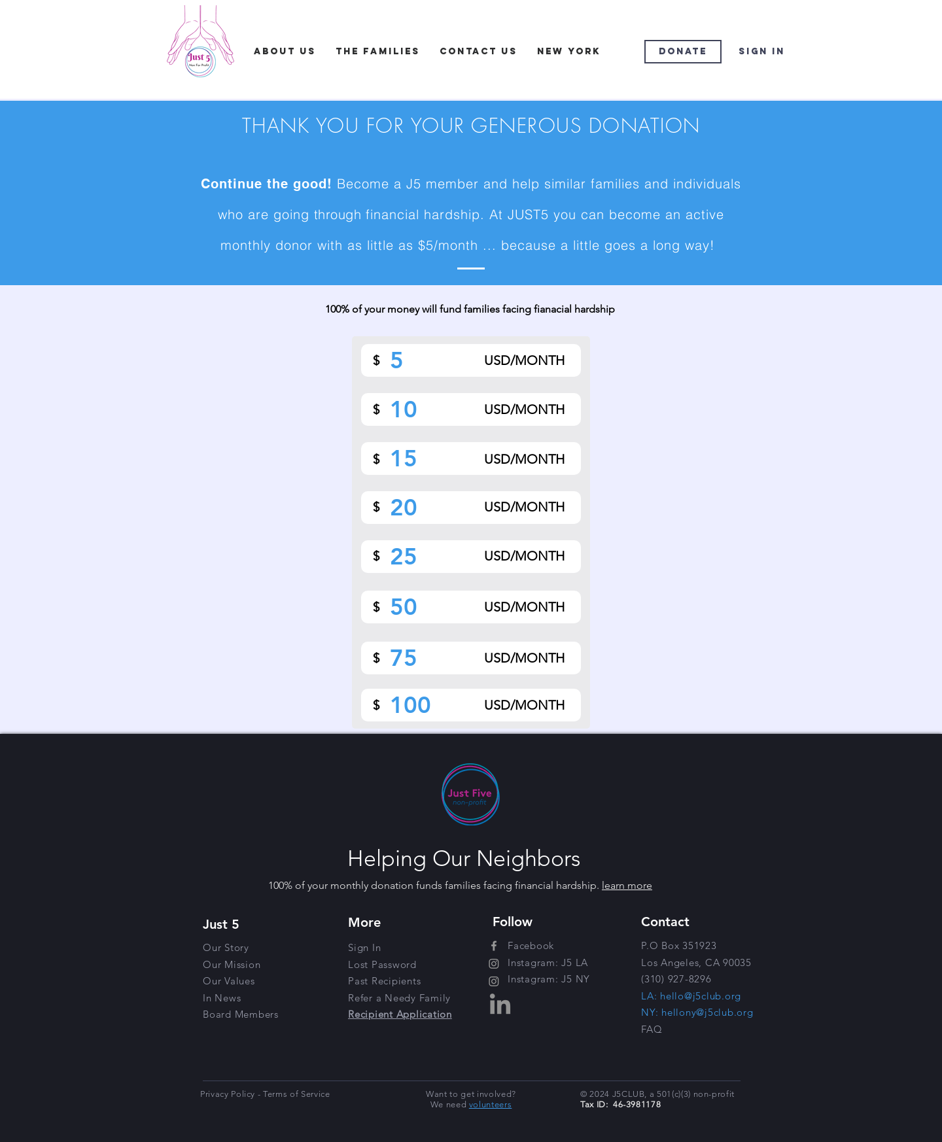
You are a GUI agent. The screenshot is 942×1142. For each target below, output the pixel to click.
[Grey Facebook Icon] (493, 945)
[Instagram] (493, 963)
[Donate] (683, 51)
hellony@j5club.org (707, 1012)
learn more (627, 885)
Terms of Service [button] (296, 1094)
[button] (399, 998)
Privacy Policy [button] (229, 1094)
